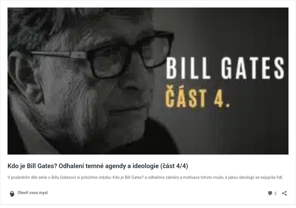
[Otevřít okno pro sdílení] (284, 191)
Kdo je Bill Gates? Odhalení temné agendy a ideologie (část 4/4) (98, 166)
